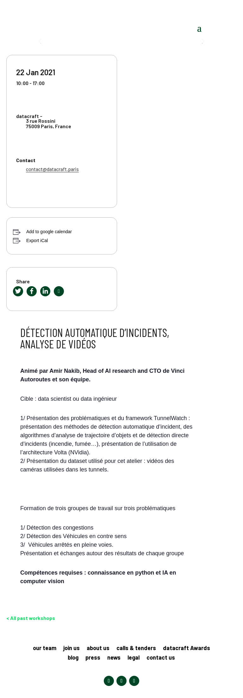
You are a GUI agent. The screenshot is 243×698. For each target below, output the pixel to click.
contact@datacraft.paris (52, 169)
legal (134, 658)
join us (71, 648)
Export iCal (37, 240)
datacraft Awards (186, 648)
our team (44, 648)
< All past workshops (30, 618)
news (114, 658)
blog (73, 658)
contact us (160, 658)
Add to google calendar (49, 231)
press (92, 658)
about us (98, 648)
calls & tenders (136, 648)
